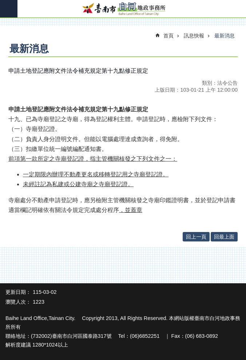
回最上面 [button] (224, 237)
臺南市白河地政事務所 (123, 9)
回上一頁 (196, 237)
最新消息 (224, 36)
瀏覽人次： (18, 302)
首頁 (168, 36)
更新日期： (18, 292)
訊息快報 (194, 36)
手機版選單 (8, 8)
